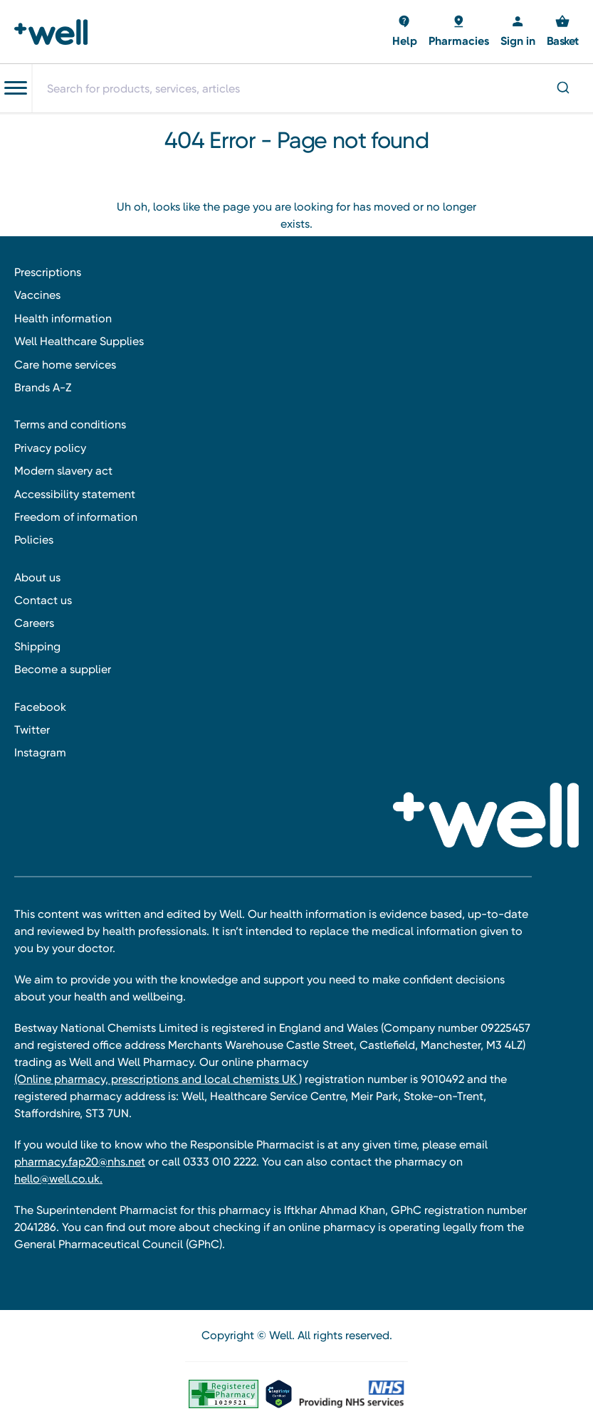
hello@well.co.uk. (58, 1178)
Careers (34, 623)
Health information (63, 318)
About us (37, 577)
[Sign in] (517, 31)
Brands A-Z (42, 387)
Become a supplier (62, 669)
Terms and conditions (70, 424)
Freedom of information (75, 517)
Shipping (37, 646)
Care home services (65, 364)
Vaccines (37, 295)
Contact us (43, 600)
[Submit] (562, 88)
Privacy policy (50, 448)
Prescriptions (47, 272)
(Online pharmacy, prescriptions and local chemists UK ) (158, 1079)
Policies (33, 539)
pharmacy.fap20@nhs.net (79, 1161)
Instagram (40, 752)
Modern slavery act (63, 470)
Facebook (40, 707)
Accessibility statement (74, 494)
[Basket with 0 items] (404, 31)
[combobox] (312, 88)
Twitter (32, 729)
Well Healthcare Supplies (79, 341)
